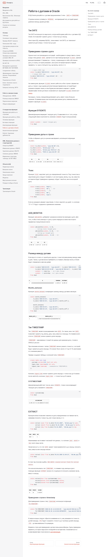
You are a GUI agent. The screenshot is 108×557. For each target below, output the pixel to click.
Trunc (89, 24)
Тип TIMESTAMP (92, 32)
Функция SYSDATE (93, 19)
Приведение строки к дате (96, 16)
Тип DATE (90, 13)
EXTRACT (90, 35)
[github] (104, 2)
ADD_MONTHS (92, 27)
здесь (30, 93)
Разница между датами (95, 29)
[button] (11, 7)
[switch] (99, 3)
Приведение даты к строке (96, 21)
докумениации (55, 532)
